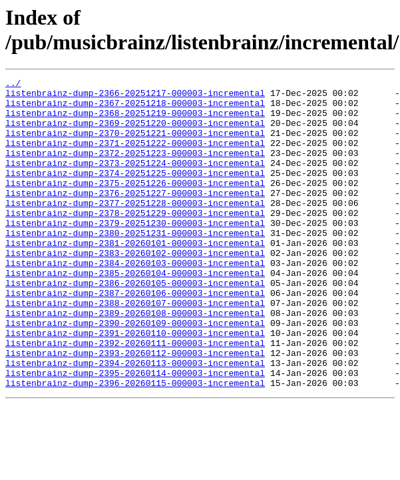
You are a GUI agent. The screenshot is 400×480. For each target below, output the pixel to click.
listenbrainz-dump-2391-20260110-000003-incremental (135, 385)
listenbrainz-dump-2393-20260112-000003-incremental (135, 409)
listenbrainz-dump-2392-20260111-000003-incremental (135, 397)
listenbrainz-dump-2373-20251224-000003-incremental (135, 181)
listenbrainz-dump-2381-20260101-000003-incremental (135, 277)
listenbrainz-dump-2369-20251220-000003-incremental (135, 133)
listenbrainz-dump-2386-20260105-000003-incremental (135, 325)
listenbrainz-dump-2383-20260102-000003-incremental (135, 289)
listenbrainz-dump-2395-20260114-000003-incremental (135, 433)
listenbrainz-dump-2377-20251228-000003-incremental (135, 229)
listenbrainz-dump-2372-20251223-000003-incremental (135, 169)
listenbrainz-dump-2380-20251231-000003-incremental (135, 265)
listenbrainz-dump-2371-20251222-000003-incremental (135, 157)
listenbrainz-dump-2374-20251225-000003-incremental (135, 193)
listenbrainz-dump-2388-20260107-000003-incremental (135, 349)
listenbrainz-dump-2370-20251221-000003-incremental (135, 145)
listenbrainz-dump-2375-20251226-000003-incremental (135, 205)
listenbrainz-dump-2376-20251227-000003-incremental (135, 217)
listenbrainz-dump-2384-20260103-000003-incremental (135, 301)
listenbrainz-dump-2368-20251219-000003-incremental (135, 121)
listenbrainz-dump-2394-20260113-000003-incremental (135, 421)
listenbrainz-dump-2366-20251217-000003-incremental (135, 97)
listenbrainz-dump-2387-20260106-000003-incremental (135, 337)
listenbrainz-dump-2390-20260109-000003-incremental (135, 373)
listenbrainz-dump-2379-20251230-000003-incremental (135, 253)
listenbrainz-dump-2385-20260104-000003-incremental (135, 313)
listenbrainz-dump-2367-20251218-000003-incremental (135, 109)
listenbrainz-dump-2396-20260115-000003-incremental (135, 445)
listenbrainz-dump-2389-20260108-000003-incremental (135, 361)
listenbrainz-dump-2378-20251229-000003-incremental (135, 241)
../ (13, 85)
